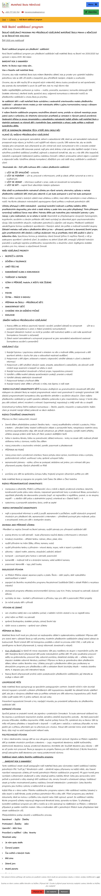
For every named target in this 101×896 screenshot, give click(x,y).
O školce (12, 20)
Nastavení (64, 892)
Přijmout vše (37, 892)
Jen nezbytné (51, 892)
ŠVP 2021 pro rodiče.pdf (13, 40)
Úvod (4, 20)
